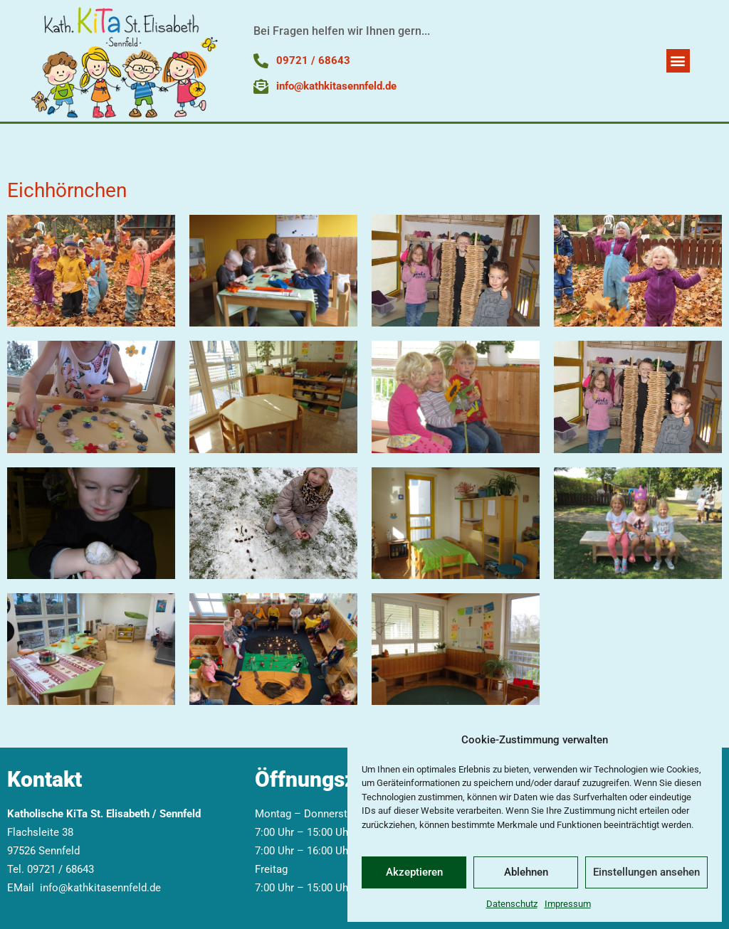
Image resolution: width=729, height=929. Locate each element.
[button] (678, 61)
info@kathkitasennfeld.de (100, 887)
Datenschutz (511, 903)
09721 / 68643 (60, 869)
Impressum (568, 903)
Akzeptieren (414, 872)
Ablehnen (526, 872)
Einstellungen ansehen (646, 872)
